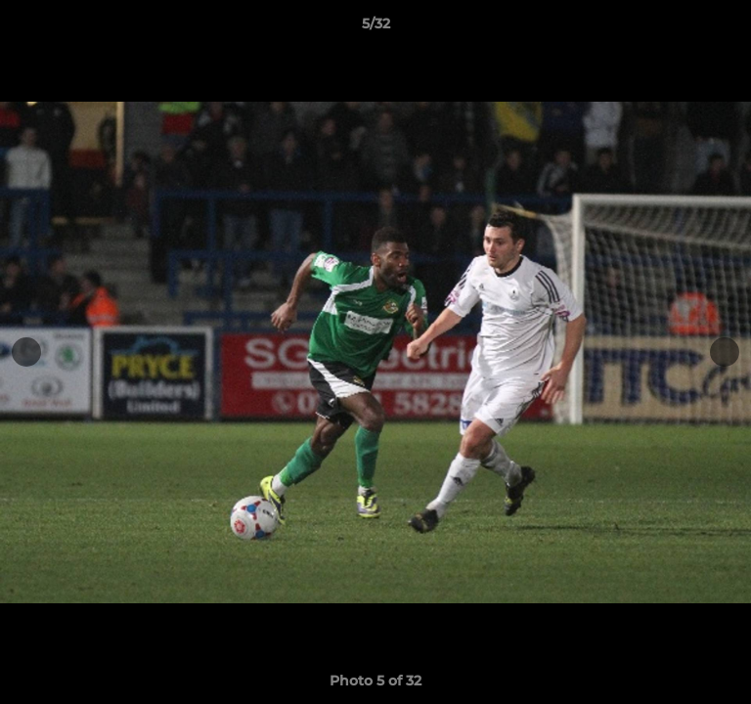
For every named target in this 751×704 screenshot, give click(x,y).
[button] (727, 28)
